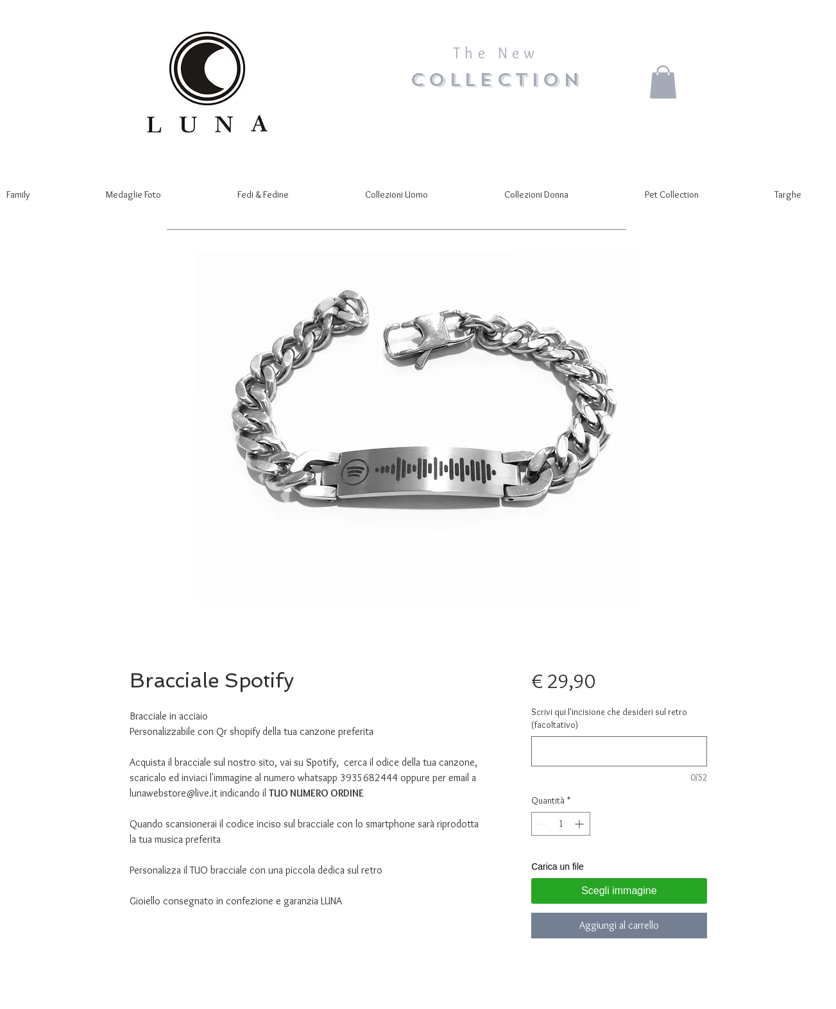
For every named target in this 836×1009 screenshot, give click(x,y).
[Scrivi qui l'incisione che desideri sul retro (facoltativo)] (619, 751)
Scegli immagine (618, 890)
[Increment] (580, 824)
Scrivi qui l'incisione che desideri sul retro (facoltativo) (609, 718)
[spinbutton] (560, 824)
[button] (663, 81)
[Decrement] (541, 824)
